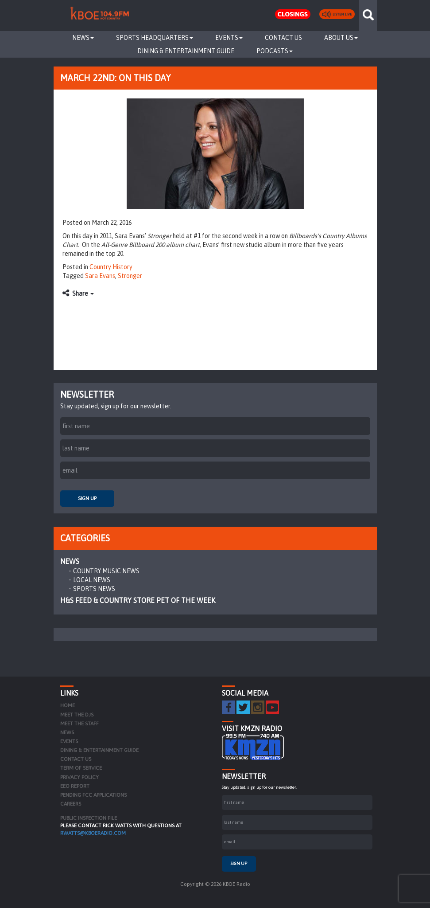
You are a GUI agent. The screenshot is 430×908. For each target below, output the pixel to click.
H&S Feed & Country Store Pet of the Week (137, 600)
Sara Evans (100, 275)
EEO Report (74, 786)
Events (229, 37)
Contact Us (283, 37)
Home (67, 705)
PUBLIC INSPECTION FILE (88, 818)
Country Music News (106, 571)
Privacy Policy (79, 777)
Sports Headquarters (154, 37)
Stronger (130, 275)
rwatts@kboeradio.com (93, 833)
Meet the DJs (76, 715)
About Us (341, 37)
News (83, 37)
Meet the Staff (79, 723)
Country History (110, 266)
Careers (70, 804)
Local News (91, 579)
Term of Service (81, 768)
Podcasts (274, 51)
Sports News (94, 588)
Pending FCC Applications (93, 795)
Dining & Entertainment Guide (185, 51)
